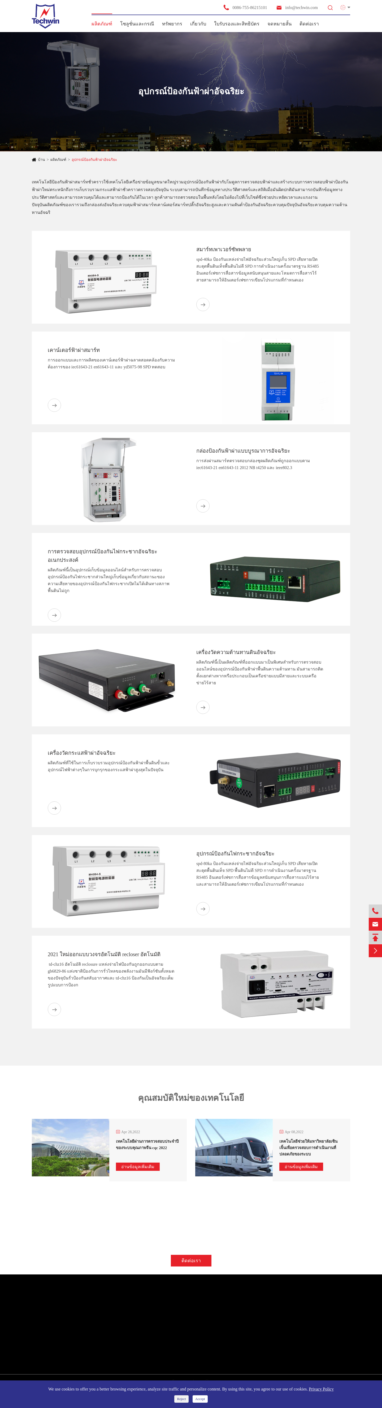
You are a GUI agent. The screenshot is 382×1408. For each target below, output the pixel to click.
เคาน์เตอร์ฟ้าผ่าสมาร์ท (74, 350)
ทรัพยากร (172, 24)
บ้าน (41, 160)
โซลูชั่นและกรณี (137, 24)
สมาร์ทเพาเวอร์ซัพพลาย (223, 249)
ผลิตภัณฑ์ (102, 24)
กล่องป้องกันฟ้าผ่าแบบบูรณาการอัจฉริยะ (243, 451)
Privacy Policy (321, 1389)
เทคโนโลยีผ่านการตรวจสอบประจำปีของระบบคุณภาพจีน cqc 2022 (147, 1144)
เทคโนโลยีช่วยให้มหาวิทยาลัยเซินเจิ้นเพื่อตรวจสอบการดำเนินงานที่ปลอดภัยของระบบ (308, 1147)
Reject (181, 1399)
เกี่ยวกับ (198, 24)
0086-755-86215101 (245, 7)
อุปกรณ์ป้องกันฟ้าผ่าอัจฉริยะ (94, 160)
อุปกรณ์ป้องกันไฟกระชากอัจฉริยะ (235, 854)
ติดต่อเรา (309, 24)
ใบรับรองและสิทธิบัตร (236, 24)
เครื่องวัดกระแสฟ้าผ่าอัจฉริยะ (82, 753)
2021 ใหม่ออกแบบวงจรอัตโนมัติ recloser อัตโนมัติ (104, 954)
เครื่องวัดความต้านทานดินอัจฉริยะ (236, 652)
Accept (200, 1399)
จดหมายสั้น (279, 24)
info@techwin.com (297, 8)
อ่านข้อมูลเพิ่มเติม (137, 1166)
